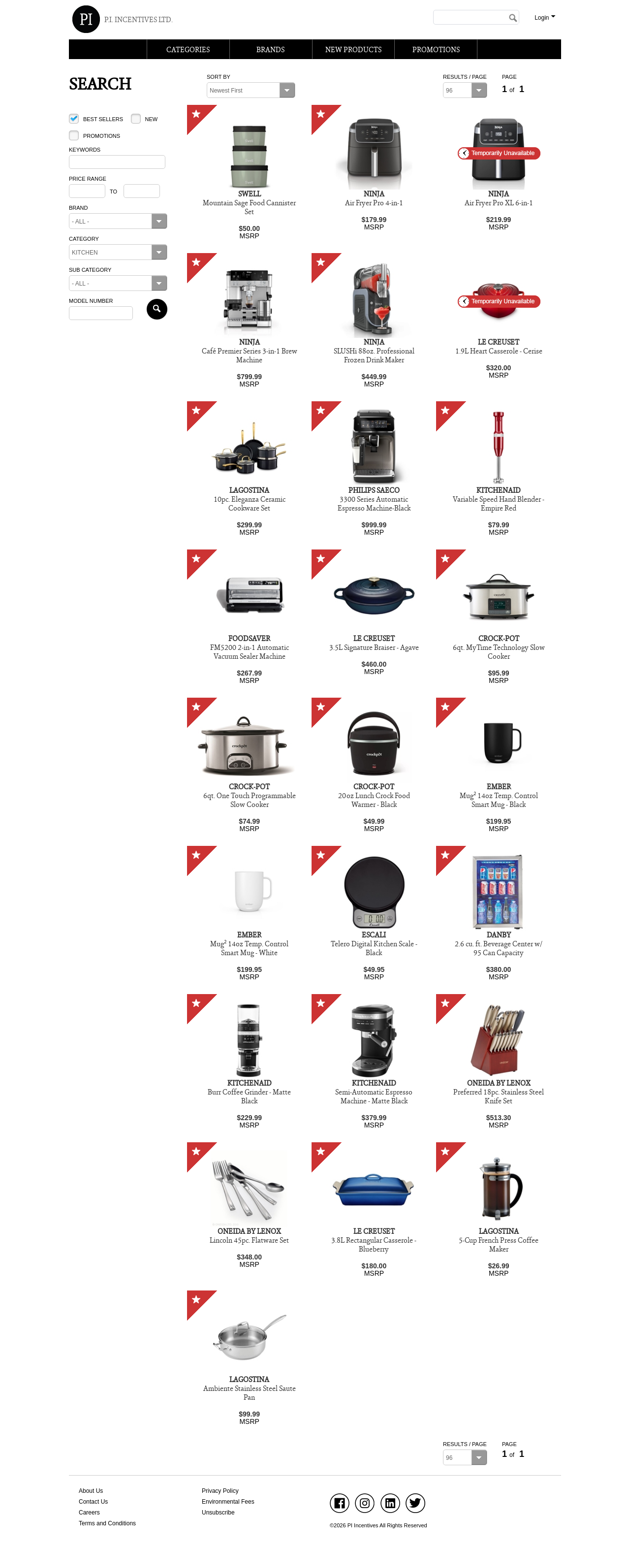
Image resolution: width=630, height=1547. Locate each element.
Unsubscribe (218, 1512)
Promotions (101, 136)
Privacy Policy (220, 1490)
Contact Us (93, 1501)
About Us (91, 1490)
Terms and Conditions (107, 1523)
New (151, 119)
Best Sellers (103, 119)
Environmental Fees (228, 1501)
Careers (89, 1512)
